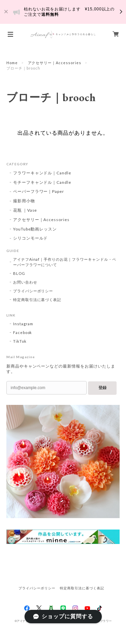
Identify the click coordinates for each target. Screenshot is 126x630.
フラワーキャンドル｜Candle (42, 172)
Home (12, 62)
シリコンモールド (30, 238)
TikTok (20, 341)
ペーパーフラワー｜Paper (38, 191)
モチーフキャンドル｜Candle (42, 182)
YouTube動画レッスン (35, 229)
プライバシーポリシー (33, 291)
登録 (102, 387)
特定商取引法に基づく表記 (37, 299)
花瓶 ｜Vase (25, 210)
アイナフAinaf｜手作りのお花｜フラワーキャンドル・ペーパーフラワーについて (64, 262)
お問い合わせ (25, 282)
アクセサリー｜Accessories (54, 62)
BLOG (19, 273)
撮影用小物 (24, 200)
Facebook (22, 332)
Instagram (23, 324)
